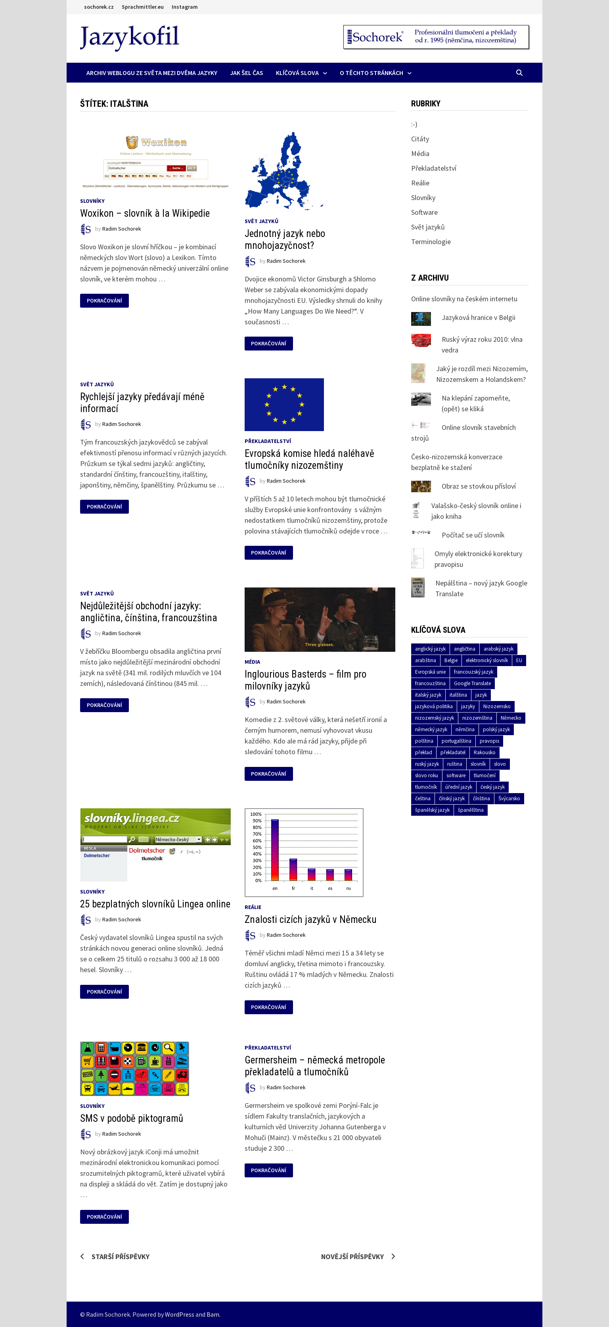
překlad (423, 752)
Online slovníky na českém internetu (464, 298)
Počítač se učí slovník (473, 534)
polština (424, 741)
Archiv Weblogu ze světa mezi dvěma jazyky (151, 73)
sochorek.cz (99, 6)
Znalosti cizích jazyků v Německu (311, 919)
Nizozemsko (497, 706)
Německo (511, 718)
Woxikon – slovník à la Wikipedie (145, 213)
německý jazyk (431, 729)
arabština (425, 660)
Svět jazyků (261, 221)
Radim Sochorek (121, 228)
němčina (465, 729)
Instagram (185, 6)
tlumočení (485, 775)
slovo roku (426, 775)
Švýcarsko (509, 798)
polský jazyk (496, 729)
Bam (213, 1314)
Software (424, 212)
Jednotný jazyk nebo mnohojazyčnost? (285, 239)
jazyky (468, 706)
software (455, 775)
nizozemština (477, 718)
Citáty (420, 138)
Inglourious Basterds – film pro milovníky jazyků (305, 680)
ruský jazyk (427, 764)
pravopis (489, 741)
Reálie (253, 907)
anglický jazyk (430, 648)
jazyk (481, 694)
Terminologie (431, 241)
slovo (500, 764)
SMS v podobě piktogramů (131, 1118)
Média (252, 661)
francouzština (430, 683)
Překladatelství (268, 441)
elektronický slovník (487, 660)
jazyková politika (434, 706)
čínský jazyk (452, 798)
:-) (414, 124)
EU (519, 660)
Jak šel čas (246, 73)
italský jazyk (428, 694)
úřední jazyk (458, 787)
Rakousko (485, 752)
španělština (471, 810)
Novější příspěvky (352, 1256)
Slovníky (92, 200)
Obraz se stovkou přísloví (479, 486)
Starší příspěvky (120, 1256)
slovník (478, 764)
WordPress (179, 1314)
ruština (454, 764)
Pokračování (104, 301)
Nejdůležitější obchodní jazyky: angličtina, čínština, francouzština (148, 612)
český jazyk (493, 787)
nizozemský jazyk (434, 718)
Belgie (451, 660)
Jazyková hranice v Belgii (478, 317)
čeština (423, 798)
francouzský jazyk (473, 671)
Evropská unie (430, 671)
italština (458, 694)
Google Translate (472, 683)
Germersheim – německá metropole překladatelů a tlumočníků (315, 1066)
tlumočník (426, 787)
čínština (481, 798)
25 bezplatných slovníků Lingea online (155, 904)
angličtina (464, 648)
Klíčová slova (297, 73)
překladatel (452, 752)
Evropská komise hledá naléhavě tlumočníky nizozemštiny (309, 459)
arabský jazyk (498, 648)
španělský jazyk (432, 810)
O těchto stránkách (371, 73)
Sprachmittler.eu (143, 6)
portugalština (456, 741)
